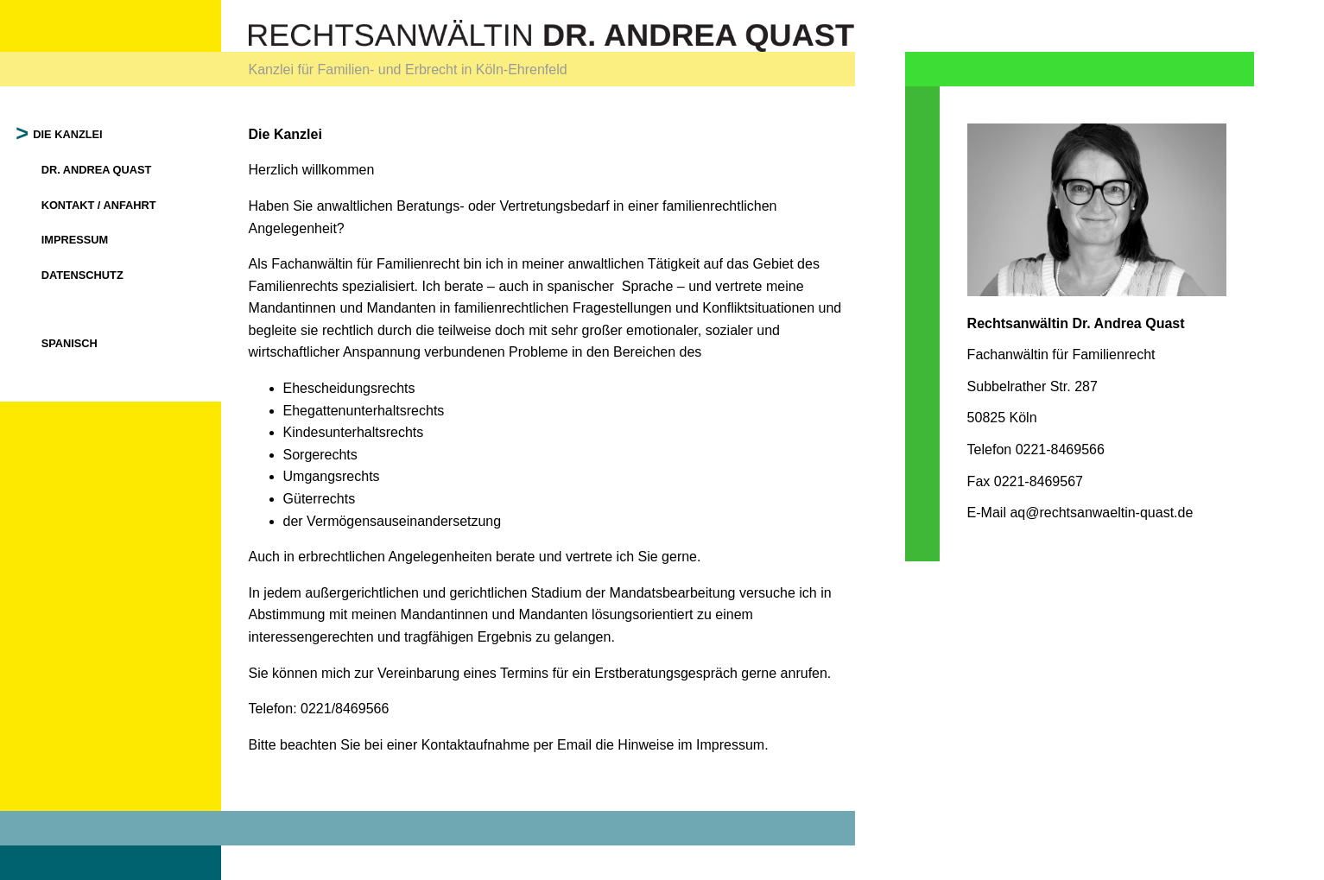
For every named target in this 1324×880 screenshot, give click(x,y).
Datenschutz (82, 275)
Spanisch (69, 343)
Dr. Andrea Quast (96, 169)
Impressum (75, 239)
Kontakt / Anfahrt (98, 205)
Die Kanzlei (69, 134)
